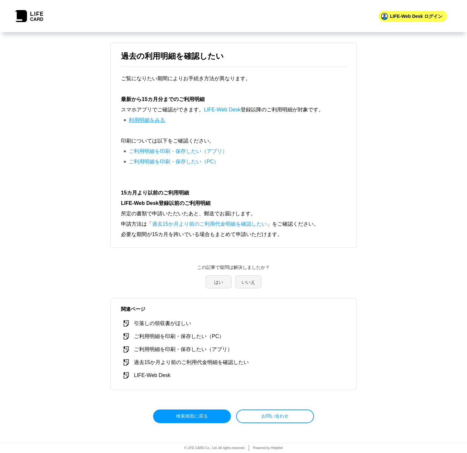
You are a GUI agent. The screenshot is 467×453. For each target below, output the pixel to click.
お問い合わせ (275, 416)
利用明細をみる (147, 120)
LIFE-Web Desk (222, 109)
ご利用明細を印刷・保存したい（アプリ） (178, 151)
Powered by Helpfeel (268, 448)
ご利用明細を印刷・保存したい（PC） (174, 161)
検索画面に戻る (192, 416)
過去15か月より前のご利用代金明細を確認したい (209, 224)
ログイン (416, 16)
